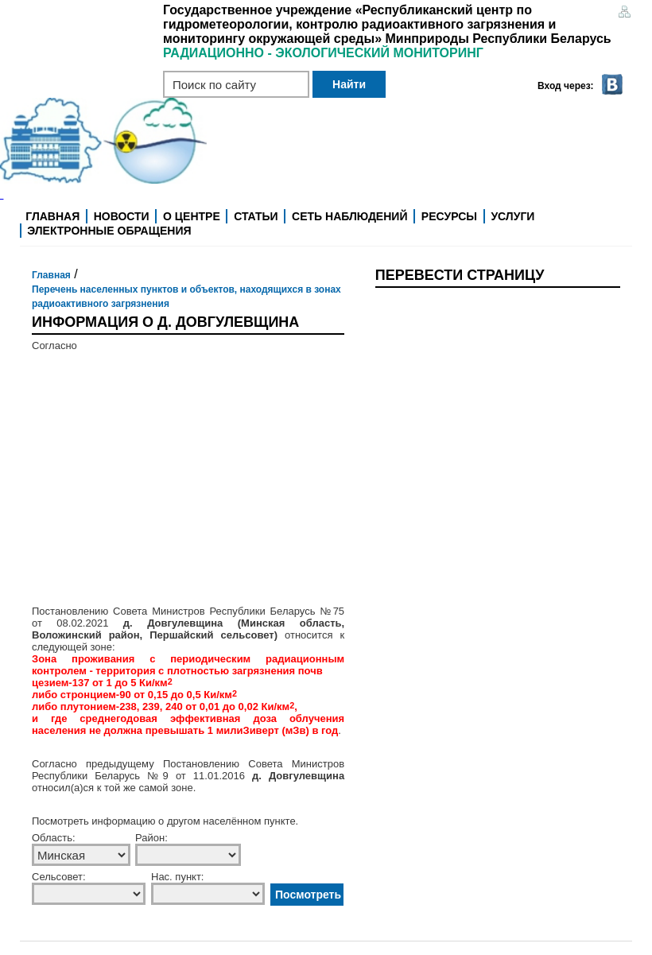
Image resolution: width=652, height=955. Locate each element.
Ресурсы (449, 216)
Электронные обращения (109, 230)
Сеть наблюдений (349, 216)
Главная (52, 216)
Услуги (512, 216)
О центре (191, 216)
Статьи (256, 216)
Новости (121, 216)
